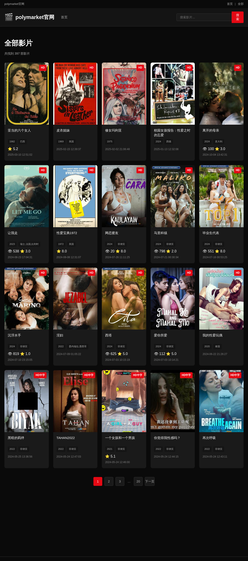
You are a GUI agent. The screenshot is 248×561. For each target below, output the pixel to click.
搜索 (236, 17)
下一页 (149, 481)
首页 (230, 4)
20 (138, 481)
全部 (241, 4)
